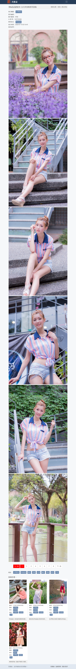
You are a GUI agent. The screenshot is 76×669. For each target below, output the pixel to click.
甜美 (52, 572)
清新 (33, 572)
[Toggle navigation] (66, 1)
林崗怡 (15, 652)
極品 (43, 572)
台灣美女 (18, 12)
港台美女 (64, 7)
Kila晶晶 (18, 22)
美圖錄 (52, 666)
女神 (38, 572)
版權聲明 (58, 666)
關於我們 (65, 666)
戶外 (57, 572)
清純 (47, 572)
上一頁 (16, 566)
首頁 (59, 7)
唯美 (29, 572)
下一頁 (59, 566)
